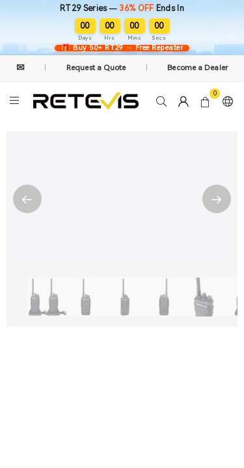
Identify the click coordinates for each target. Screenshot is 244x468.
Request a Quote (96, 67)
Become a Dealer (197, 67)
